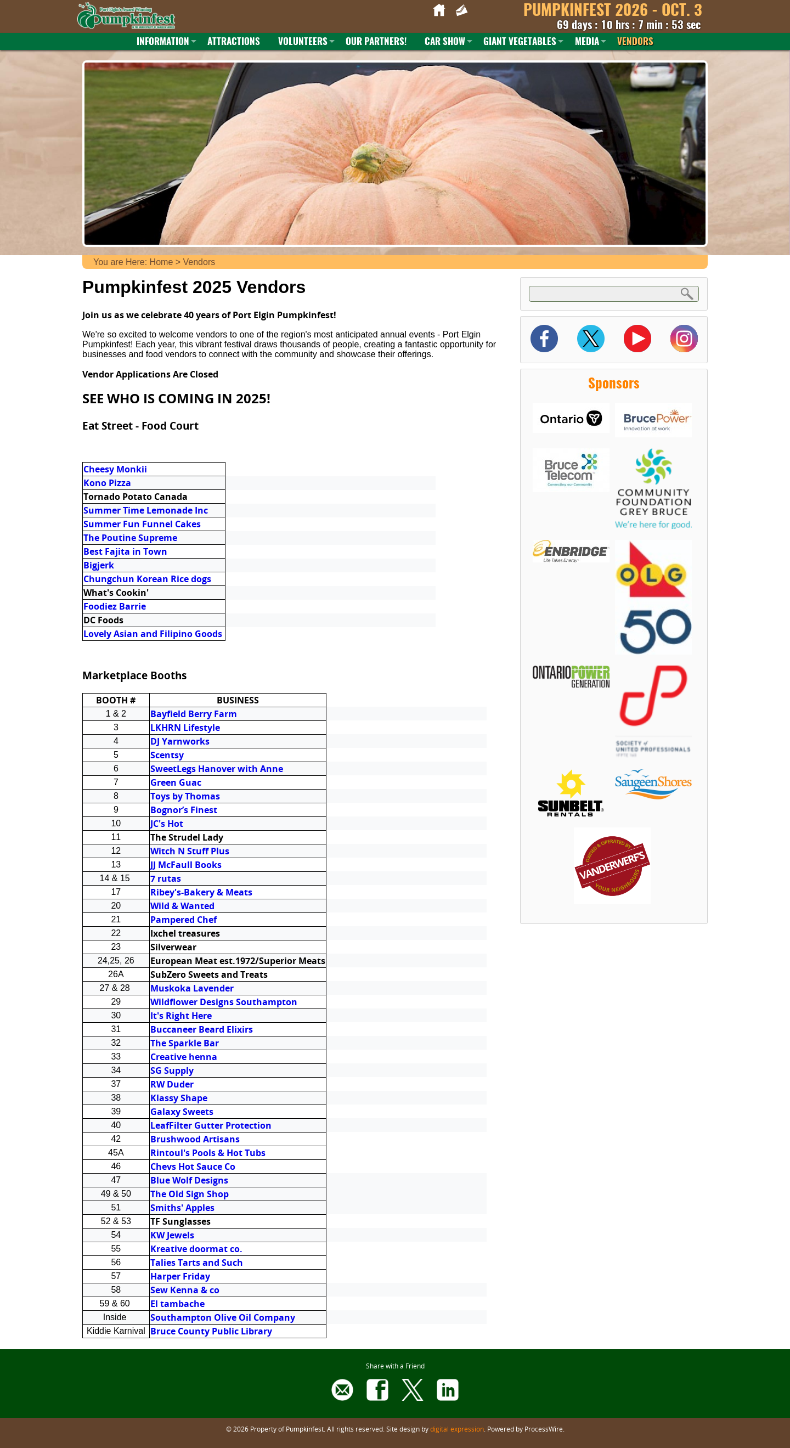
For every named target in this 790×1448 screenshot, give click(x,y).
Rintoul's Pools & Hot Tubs (208, 1153)
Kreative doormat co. (196, 1249)
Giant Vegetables (519, 42)
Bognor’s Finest (183, 810)
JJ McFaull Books (186, 865)
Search (687, 293)
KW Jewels (172, 1235)
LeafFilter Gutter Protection (211, 1125)
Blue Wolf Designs (189, 1180)
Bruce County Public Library (211, 1331)
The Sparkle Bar (184, 1043)
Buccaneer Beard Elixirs (201, 1029)
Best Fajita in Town (125, 551)
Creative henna (183, 1057)
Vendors (635, 42)
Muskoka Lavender (192, 988)
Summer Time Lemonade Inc (146, 510)
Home (161, 262)
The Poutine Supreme (130, 538)
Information (163, 42)
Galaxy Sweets (181, 1112)
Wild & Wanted (182, 906)
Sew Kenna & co (184, 1290)
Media (587, 42)
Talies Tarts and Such (196, 1263)
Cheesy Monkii (116, 469)
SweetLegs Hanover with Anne (216, 769)
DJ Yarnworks (180, 741)
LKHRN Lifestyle (185, 728)
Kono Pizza (107, 483)
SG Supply (172, 1070)
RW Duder (172, 1084)
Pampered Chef (183, 920)
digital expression (457, 1428)
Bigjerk (98, 565)
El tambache (177, 1304)
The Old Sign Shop (189, 1194)
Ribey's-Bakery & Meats (201, 892)
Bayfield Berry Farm (193, 714)
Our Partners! (376, 42)
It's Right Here (181, 1016)
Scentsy (167, 755)
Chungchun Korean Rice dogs (147, 579)
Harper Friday (180, 1276)
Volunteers (303, 42)
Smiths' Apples (182, 1208)
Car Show (445, 42)
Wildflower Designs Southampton (223, 1002)
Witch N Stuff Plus (189, 851)
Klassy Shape (178, 1098)
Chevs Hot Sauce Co (192, 1166)
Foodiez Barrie (114, 606)
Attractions (233, 42)
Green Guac (175, 782)
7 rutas (165, 878)
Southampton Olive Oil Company (222, 1317)
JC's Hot (166, 824)
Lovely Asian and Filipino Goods (152, 634)
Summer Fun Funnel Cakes (142, 524)
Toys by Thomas (185, 796)
